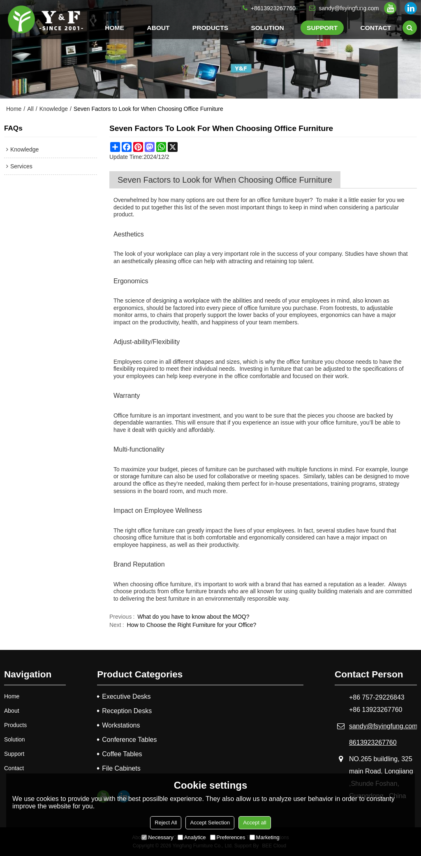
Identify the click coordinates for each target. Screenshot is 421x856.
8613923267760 (373, 742)
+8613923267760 (273, 8)
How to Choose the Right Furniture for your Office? (191, 625)
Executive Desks (126, 696)
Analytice (192, 837)
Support (322, 27)
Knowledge (53, 109)
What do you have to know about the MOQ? (193, 616)
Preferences (227, 837)
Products (210, 27)
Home (114, 27)
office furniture (275, 200)
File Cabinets (121, 768)
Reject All (166, 822)
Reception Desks (127, 710)
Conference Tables (129, 739)
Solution (267, 27)
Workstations (121, 725)
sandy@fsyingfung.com (349, 8)
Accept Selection (210, 822)
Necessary (157, 837)
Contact (376, 27)
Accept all (254, 822)
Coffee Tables (122, 753)
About (158, 27)
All (30, 109)
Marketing (265, 837)
